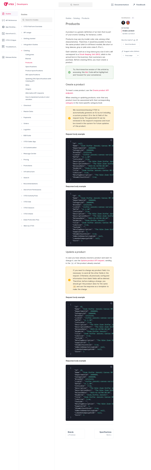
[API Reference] (9, 20)
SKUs (27, 85)
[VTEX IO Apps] (9, 40)
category (69, 103)
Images (28, 89)
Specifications (31, 67)
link (86, 72)
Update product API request (92, 260)
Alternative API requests (34, 93)
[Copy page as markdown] (128, 55)
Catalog (27, 51)
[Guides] (9, 13)
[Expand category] (21, 27)
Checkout (27, 105)
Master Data (28, 111)
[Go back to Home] (16, 4)
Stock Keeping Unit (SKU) (90, 54)
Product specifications (34, 71)
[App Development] (9, 27)
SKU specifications (32, 75)
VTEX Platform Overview (33, 26)
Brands (28, 59)
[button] (134, 40)
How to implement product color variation (37, 98)
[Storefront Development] (9, 33)
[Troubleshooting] (9, 46)
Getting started (29, 39)
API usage (27, 33)
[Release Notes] (9, 57)
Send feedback (129, 44)
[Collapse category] (21, 51)
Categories (29, 55)
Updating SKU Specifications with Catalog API (38, 80)
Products (28, 63)
